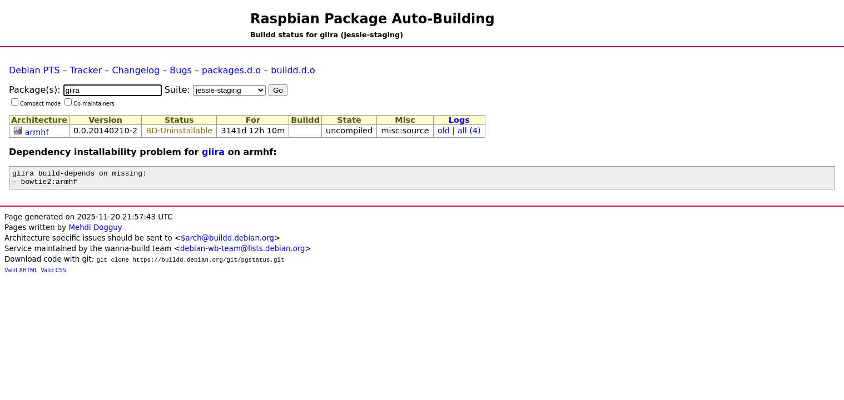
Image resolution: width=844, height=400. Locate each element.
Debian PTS (34, 70)
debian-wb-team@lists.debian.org (242, 252)
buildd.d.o (293, 70)
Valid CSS (53, 274)
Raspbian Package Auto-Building (372, 19)
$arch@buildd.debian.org (227, 241)
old (444, 130)
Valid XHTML (20, 274)
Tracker (86, 70)
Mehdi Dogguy (95, 231)
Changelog (136, 70)
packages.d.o (231, 70)
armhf (37, 132)
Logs (459, 120)
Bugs (181, 70)
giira (213, 152)
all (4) (469, 130)
